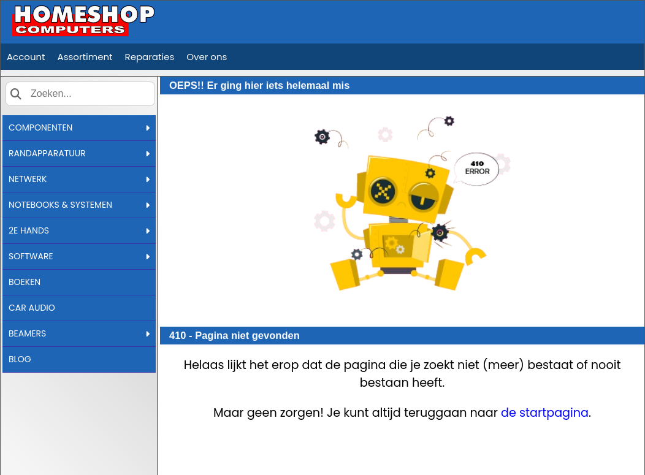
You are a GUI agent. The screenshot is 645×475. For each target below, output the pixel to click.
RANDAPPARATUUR (79, 153)
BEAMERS (79, 333)
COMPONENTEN (79, 127)
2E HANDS (79, 230)
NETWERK (79, 179)
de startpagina (545, 413)
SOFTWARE (79, 256)
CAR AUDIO (32, 308)
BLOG (20, 359)
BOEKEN (24, 282)
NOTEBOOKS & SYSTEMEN (79, 205)
